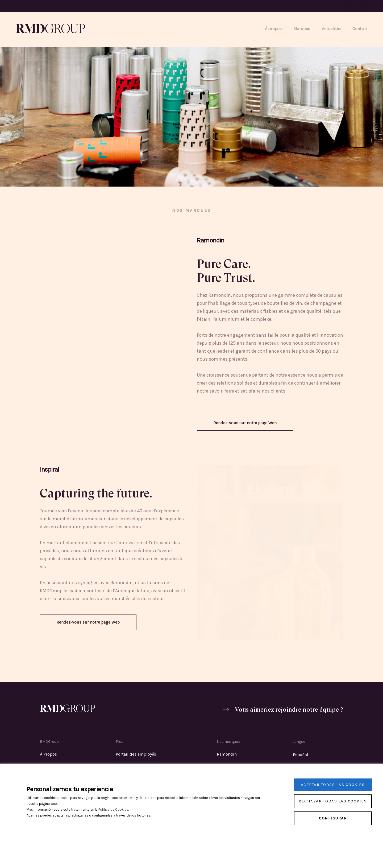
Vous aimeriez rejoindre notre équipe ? (288, 711)
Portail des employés (269, 6)
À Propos (48, 754)
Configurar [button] (333, 818)
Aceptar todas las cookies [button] (333, 784)
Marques (301, 28)
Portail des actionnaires (315, 6)
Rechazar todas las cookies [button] (333, 801)
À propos (273, 28)
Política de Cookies (113, 809)
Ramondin (227, 754)
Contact (359, 28)
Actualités (331, 28)
